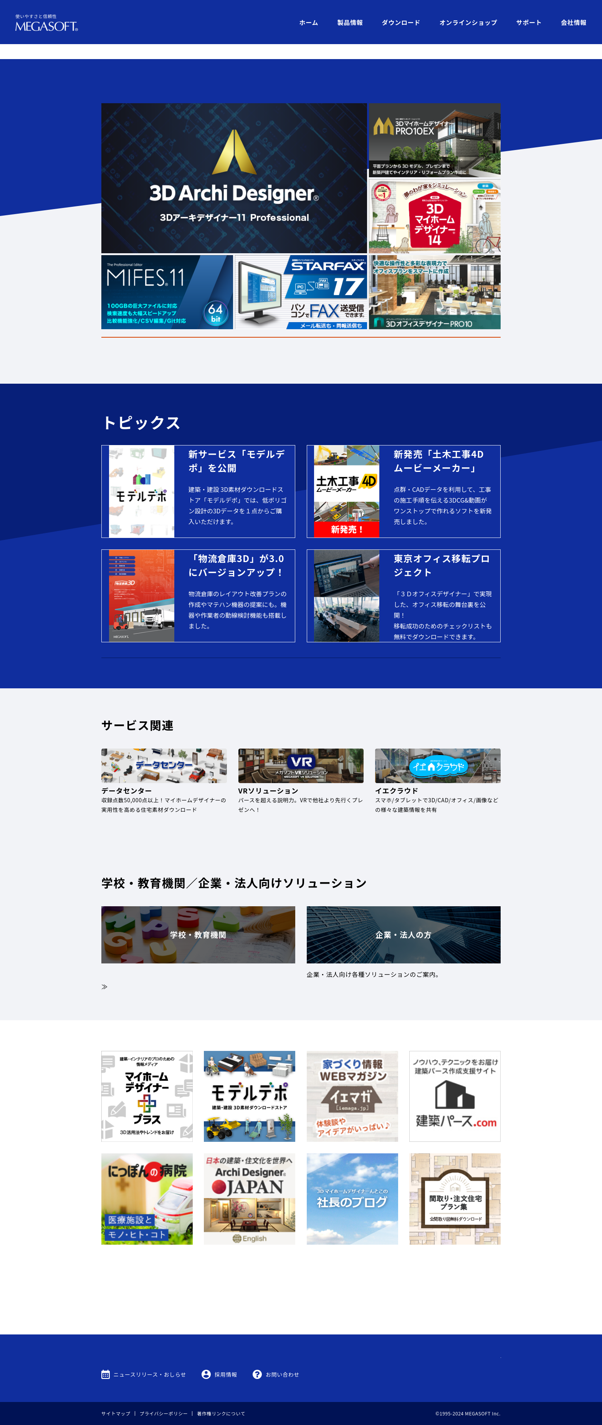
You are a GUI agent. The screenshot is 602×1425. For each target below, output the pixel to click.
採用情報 (226, 1374)
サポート (529, 22)
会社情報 (574, 22)
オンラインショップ (468, 22)
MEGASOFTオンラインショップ (300, 676)
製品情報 (350, 22)
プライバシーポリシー (164, 1413)
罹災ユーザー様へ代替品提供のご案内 (301, 283)
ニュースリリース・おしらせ (150, 1374)
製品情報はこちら (405, 320)
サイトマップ (116, 1413)
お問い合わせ (282, 1374)
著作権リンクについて (221, 1413)
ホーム (308, 22)
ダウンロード (401, 22)
